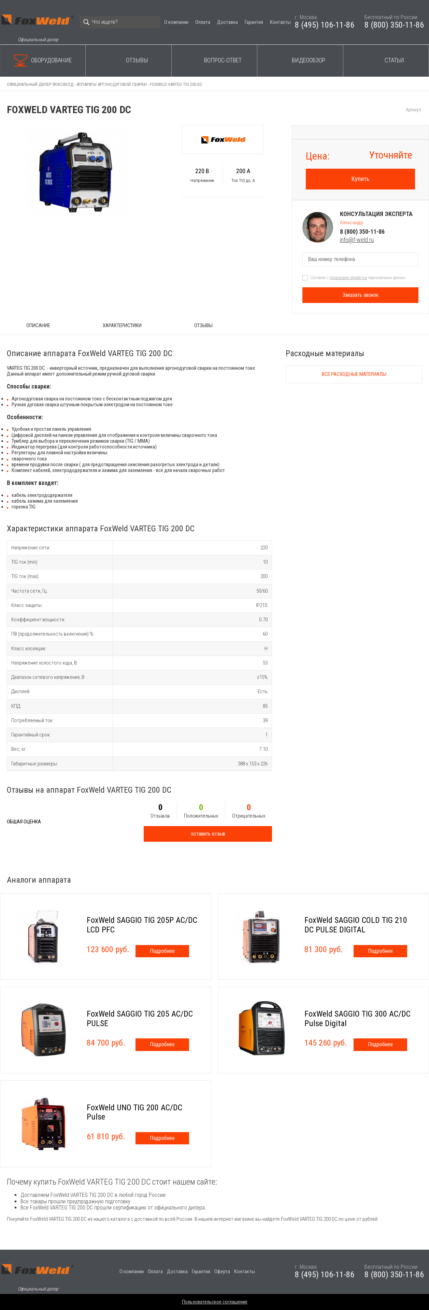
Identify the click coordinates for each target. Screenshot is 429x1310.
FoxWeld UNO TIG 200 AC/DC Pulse (134, 1112)
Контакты (280, 22)
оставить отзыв (208, 834)
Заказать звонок (360, 295)
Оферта (222, 1271)
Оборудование (51, 60)
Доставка (227, 22)
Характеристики (122, 325)
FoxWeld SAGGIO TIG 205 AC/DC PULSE (140, 1018)
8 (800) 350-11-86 (394, 25)
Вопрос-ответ (223, 60)
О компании (176, 22)
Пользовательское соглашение (214, 1302)
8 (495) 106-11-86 (324, 25)
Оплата (202, 22)
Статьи (394, 60)
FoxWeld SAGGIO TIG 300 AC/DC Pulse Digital (357, 1018)
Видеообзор (308, 60)
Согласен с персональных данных (357, 277)
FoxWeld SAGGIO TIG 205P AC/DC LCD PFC (142, 924)
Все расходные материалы (354, 374)
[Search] (120, 22)
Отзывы (137, 60)
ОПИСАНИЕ (38, 325)
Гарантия (254, 22)
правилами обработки (348, 277)
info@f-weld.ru (357, 239)
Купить (360, 178)
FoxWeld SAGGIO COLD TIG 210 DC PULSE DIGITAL (355, 924)
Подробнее (162, 951)
